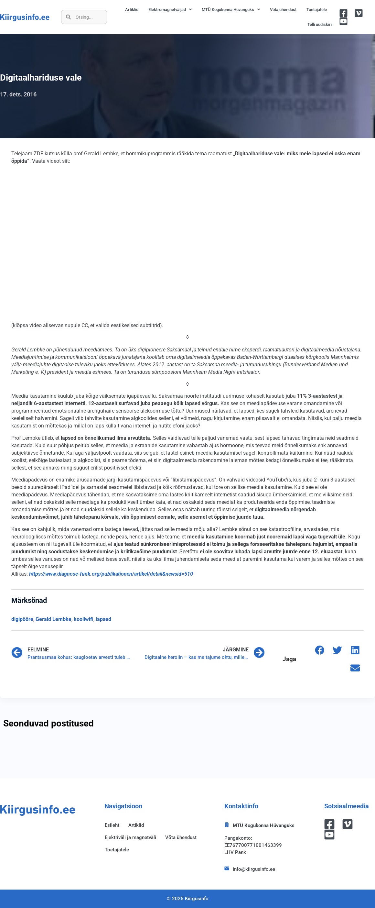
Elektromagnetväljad (170, 9)
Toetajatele (316, 9)
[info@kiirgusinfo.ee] (226, 868)
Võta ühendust (283, 9)
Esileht (112, 825)
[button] (319, 650)
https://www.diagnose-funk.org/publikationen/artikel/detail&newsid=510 (111, 574)
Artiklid (131, 9)
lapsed (103, 619)
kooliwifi (83, 619)
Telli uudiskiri (319, 24)
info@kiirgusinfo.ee (254, 869)
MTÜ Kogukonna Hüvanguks (231, 9)
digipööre (22, 619)
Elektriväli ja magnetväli (130, 837)
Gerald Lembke (53, 619)
